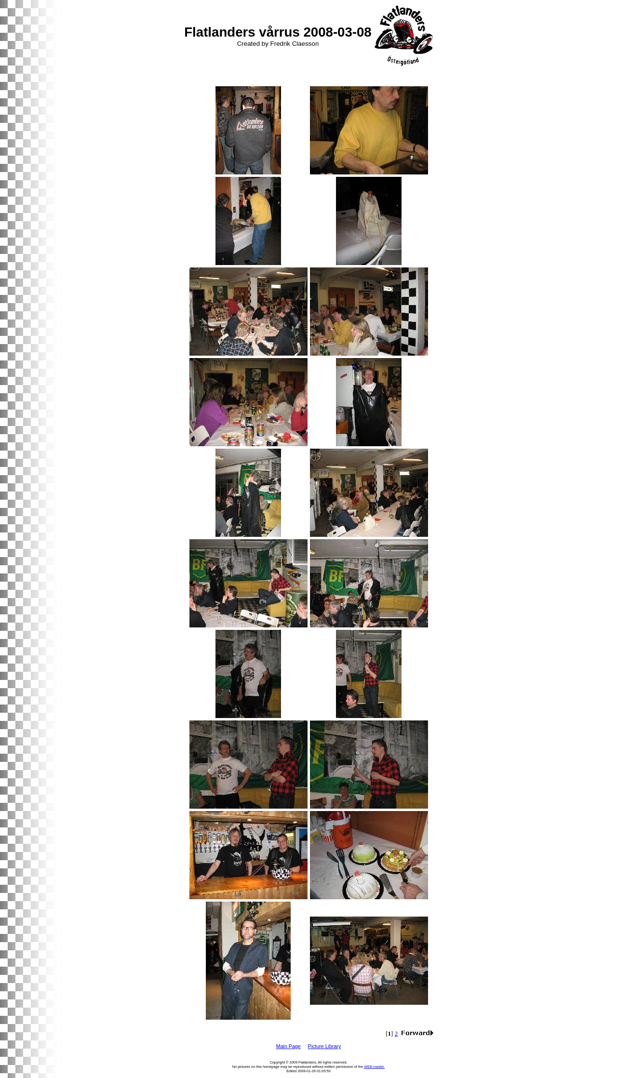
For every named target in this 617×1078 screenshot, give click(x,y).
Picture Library (324, 1046)
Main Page (288, 1046)
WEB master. (374, 1067)
